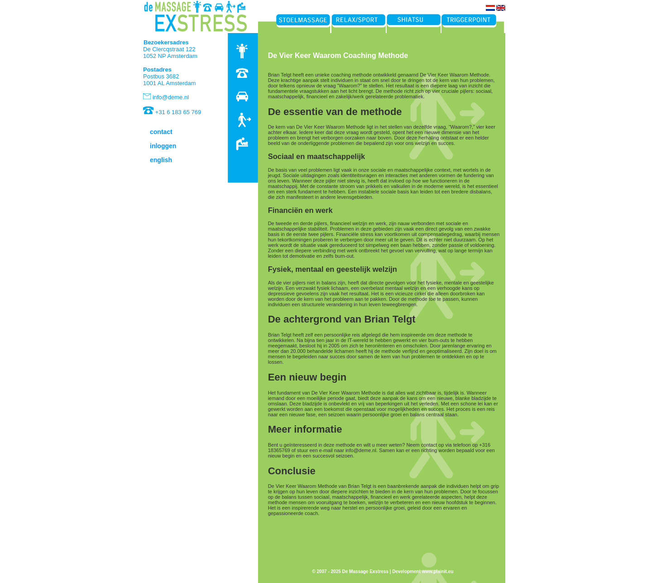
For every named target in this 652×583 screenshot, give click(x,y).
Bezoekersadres (166, 42)
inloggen (163, 145)
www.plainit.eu (438, 571)
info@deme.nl (171, 97)
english (161, 160)
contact (161, 131)
